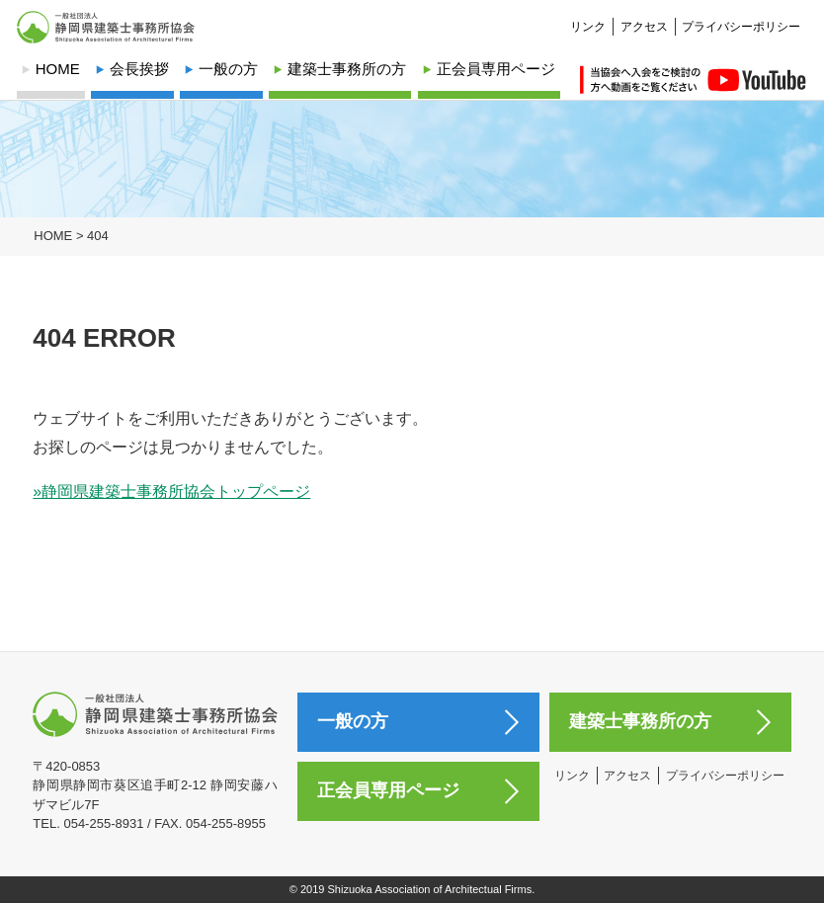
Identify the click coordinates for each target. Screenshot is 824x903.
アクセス (644, 16)
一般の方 (228, 68)
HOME (58, 68)
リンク (588, 16)
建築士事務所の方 (347, 68)
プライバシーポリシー (741, 16)
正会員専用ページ (496, 68)
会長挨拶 (139, 68)
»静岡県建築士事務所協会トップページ (171, 491)
